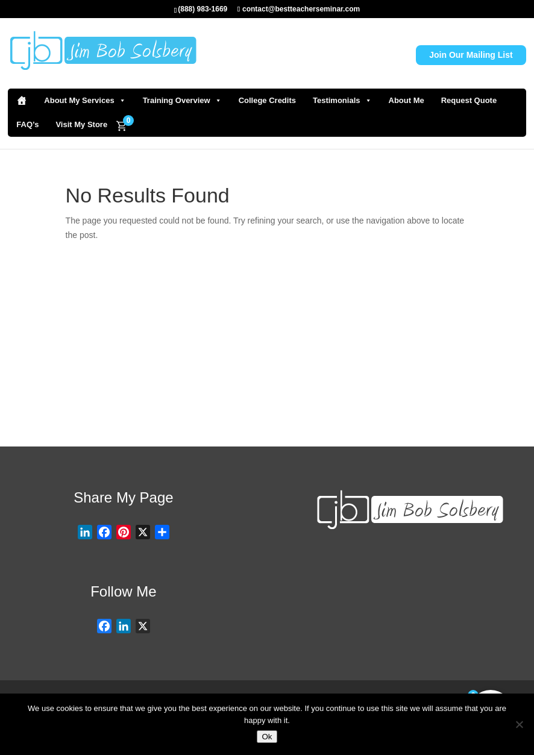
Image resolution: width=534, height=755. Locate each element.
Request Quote (469, 100)
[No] (519, 724)
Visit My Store (81, 124)
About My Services (84, 101)
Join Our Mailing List (470, 55)
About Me (406, 100)
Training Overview (182, 101)
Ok (267, 736)
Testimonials (342, 101)
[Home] (22, 101)
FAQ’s (27, 124)
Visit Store (374, 390)
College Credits (267, 100)
